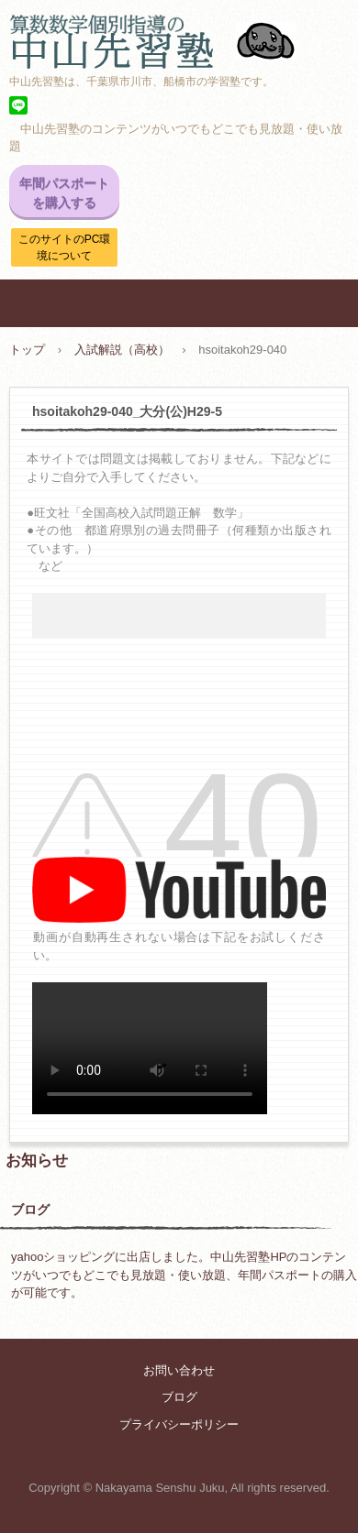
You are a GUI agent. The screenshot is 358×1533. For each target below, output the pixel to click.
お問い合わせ (179, 1370)
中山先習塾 (179, 31)
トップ (27, 349)
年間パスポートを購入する (64, 193)
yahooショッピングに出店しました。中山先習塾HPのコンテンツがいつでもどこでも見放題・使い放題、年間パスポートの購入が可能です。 (184, 1274)
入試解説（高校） (122, 349)
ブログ (30, 1209)
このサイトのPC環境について (64, 247)
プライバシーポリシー (179, 1424)
